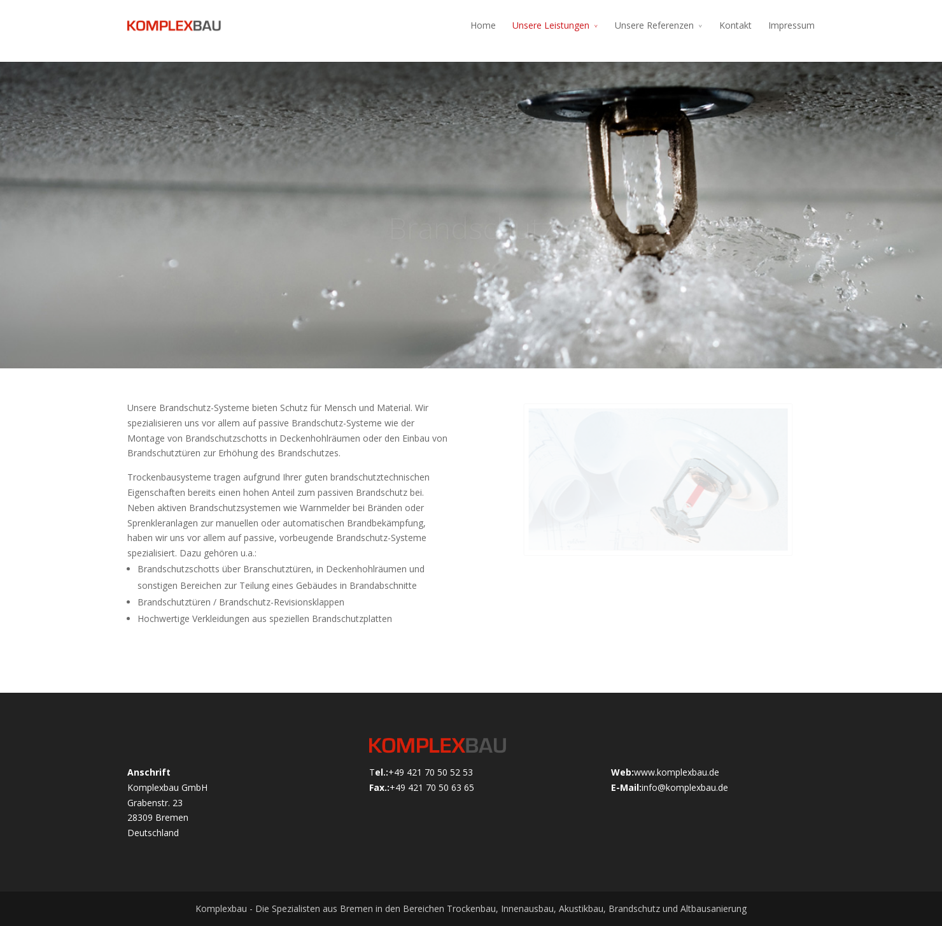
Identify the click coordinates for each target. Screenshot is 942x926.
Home (483, 25)
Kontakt (735, 25)
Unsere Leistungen (550, 25)
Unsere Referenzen (654, 25)
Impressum (791, 25)
